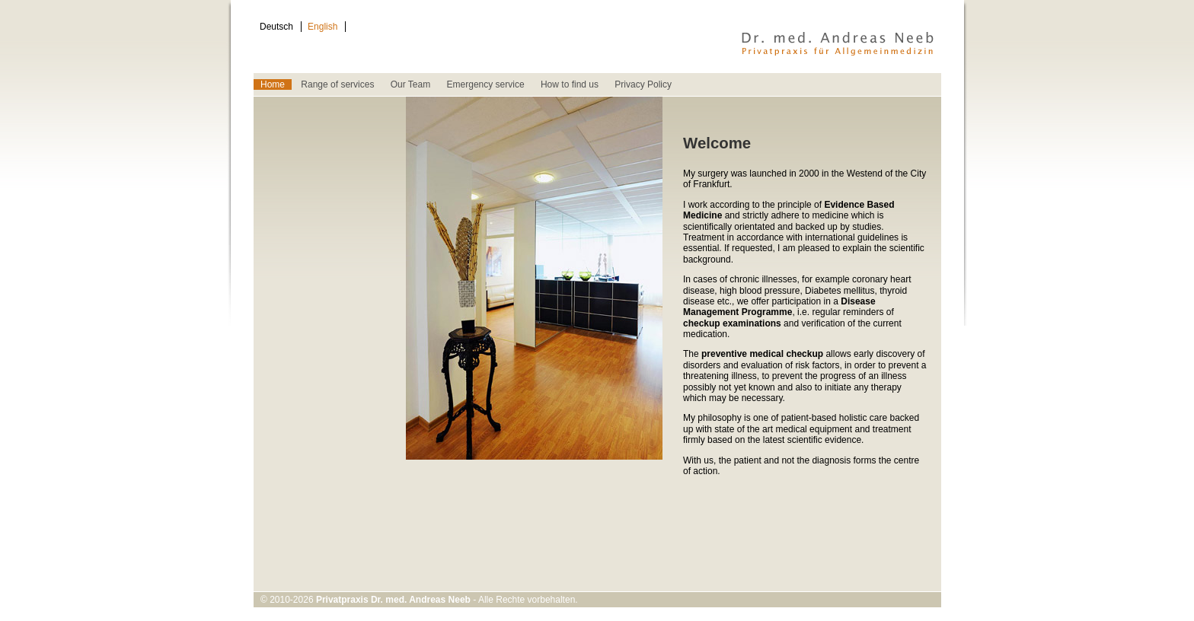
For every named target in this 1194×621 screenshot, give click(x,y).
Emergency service (486, 84)
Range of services (337, 84)
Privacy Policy (643, 84)
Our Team (410, 84)
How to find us (570, 84)
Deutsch (276, 26)
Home (272, 84)
